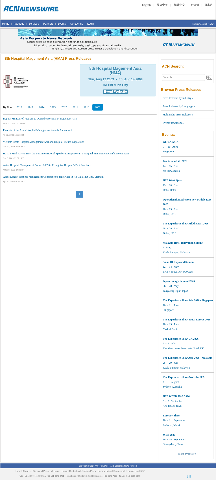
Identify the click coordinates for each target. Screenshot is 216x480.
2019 (19, 107)
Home (5, 23)
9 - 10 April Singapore (171, 146)
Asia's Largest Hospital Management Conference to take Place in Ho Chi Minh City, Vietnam (53, 176)
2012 (64, 107)
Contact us (76, 23)
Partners (48, 23)
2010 (86, 107)
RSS (142, 471)
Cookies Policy (88, 471)
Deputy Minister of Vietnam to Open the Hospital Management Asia (40, 118)
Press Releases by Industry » (178, 98)
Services (33, 23)
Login (90, 23)
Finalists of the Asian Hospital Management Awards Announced (37, 130)
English (146, 4)
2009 (97, 107)
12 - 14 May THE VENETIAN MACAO (178, 266)
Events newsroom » (173, 122)
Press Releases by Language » (179, 106)
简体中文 (162, 4)
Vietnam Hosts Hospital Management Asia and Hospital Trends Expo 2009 (43, 141)
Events (62, 23)
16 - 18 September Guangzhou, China (174, 439)
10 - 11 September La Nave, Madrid (174, 420)
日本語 (208, 4)
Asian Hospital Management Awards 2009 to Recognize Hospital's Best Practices (47, 165)
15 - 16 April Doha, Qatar (173, 185)
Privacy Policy (105, 471)
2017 (30, 107)
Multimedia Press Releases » (178, 114)
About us (19, 23)
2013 (53, 107)
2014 (41, 107)
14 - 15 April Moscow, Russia (175, 166)
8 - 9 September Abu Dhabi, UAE (176, 401)
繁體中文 (179, 4)
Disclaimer (118, 471)
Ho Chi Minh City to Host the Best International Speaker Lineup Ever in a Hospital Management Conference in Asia (66, 153)
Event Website (115, 91)
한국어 (195, 4)
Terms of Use (132, 471)
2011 (75, 107)
